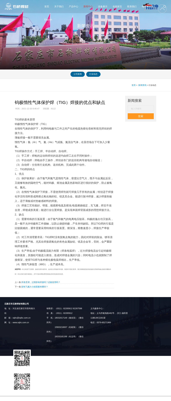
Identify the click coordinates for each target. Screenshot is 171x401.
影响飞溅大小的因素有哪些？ (34, 286)
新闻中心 (88, 6)
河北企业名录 (133, 398)
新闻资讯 (142, 85)
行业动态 (95, 74)
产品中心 (73, 6)
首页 (46, 6)
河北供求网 (101, 398)
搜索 (140, 116)
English (50, 19)
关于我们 (59, 6)
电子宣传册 (149, 6)
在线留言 (118, 6)
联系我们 (133, 6)
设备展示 (103, 6)
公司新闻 (75, 74)
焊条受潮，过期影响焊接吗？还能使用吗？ (40, 282)
